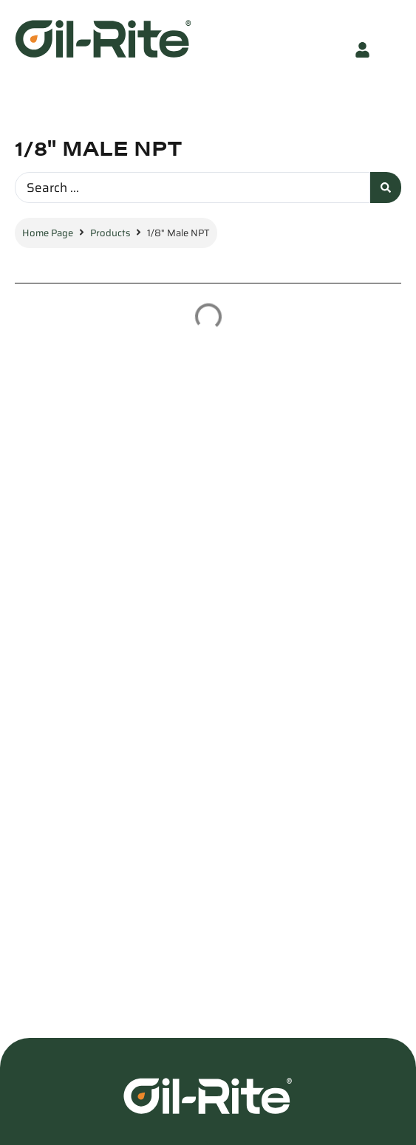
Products (110, 233)
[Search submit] (385, 187)
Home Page (47, 233)
